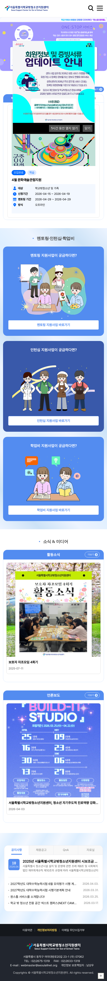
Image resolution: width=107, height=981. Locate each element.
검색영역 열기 (91, 8)
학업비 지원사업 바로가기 (53, 510)
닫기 (87, 128)
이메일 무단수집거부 (73, 930)
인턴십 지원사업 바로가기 (53, 421)
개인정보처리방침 (47, 930)
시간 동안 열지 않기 (64, 128)
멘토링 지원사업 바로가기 (53, 325)
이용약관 (27, 930)
